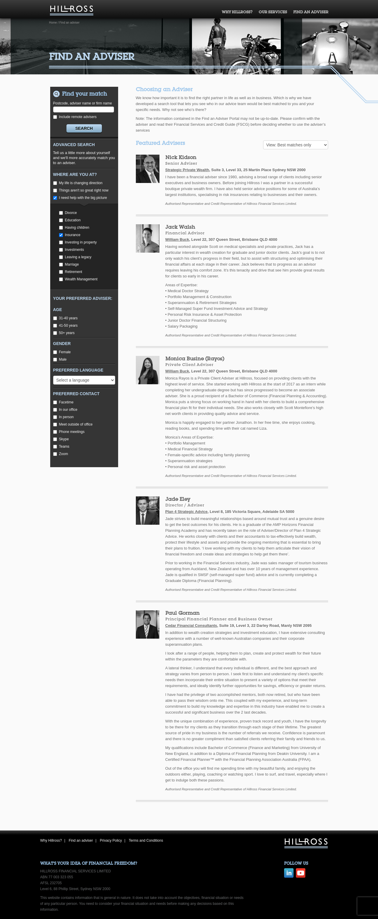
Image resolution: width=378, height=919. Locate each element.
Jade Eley (177, 499)
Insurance (70, 235)
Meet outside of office (73, 424)
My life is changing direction (77, 183)
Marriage (69, 264)
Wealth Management (78, 279)
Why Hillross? (237, 11)
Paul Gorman (182, 613)
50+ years (64, 333)
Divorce (68, 213)
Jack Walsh (180, 227)
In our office (65, 410)
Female (62, 352)
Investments (71, 250)
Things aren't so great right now (81, 190)
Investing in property (78, 242)
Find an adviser (310, 11)
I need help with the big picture (80, 198)
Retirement (70, 272)
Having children (74, 227)
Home (53, 22)
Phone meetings (69, 432)
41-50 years (65, 325)
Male (60, 359)
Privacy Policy (111, 840)
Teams (61, 446)
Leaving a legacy (75, 257)
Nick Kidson (180, 157)
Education (70, 220)
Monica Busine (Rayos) (194, 358)
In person (63, 417)
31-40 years (65, 318)
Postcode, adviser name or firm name (83, 106)
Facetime (63, 402)
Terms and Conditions (146, 840)
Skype (61, 439)
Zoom (60, 454)
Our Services (273, 11)
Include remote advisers (75, 117)
